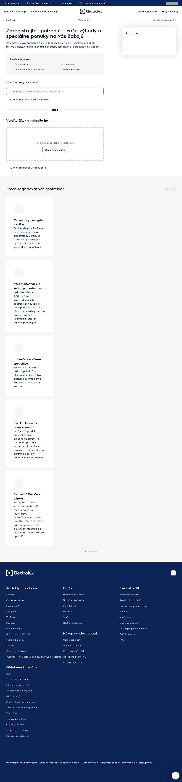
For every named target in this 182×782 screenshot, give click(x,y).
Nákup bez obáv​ (72, 639)
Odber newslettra (15, 600)
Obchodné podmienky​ (74, 656)
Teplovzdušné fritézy (16, 718)
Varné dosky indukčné (17, 679)
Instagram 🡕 (12, 611)
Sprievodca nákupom (17, 730)
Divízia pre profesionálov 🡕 (133, 628)
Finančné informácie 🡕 (74, 600)
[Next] (173, 188)
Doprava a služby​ (72, 645)
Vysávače (11, 713)
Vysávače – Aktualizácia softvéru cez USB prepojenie (33, 656)
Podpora (10, 622)
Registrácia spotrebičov (132, 600)
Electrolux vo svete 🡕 (73, 594)
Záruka (10, 645)
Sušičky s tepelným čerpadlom (21, 707)
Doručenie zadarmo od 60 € (42, 3)
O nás (66, 617)
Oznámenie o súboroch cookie (101, 762)
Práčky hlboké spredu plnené (21, 701)
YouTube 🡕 (11, 617)
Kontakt (10, 594)
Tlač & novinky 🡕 (128, 634)
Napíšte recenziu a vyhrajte (134, 605)
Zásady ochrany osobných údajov (59, 762)
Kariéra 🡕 (67, 611)
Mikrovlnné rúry (14, 696)
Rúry (8, 673)
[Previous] (166, 188)
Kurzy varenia (127, 617)
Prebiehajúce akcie (129, 594)
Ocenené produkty (129, 622)
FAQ (122, 639)
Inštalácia (68, 3)
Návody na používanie (18, 634)
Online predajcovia (16, 651)
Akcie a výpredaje (72, 662)
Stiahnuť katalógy (15, 639)
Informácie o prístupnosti (137, 762)
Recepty (124, 611)
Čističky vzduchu (15, 724)
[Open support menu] (175, 775)
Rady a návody (14, 628)
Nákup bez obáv (13, 3)
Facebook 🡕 (12, 605)
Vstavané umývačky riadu (19, 690)
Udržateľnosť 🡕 (70, 605)
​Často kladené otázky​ (74, 651)
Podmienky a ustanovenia (21, 762)
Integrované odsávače (18, 684)
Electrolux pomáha (72, 622)
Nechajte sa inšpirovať (17, 735)
